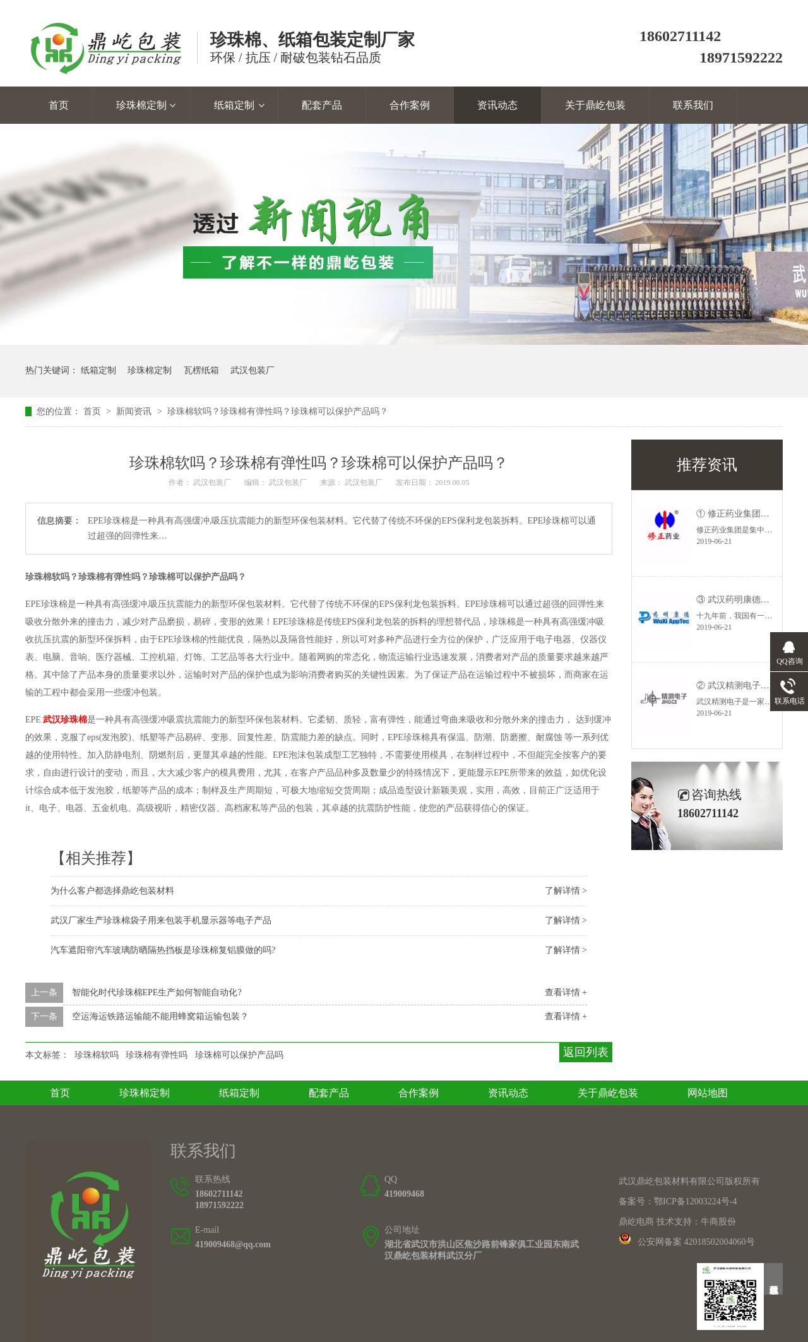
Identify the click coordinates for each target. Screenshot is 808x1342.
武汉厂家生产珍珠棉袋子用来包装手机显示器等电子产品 (160, 920)
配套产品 (322, 105)
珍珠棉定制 (141, 105)
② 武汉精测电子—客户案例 (750, 685)
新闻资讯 (135, 411)
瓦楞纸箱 (201, 370)
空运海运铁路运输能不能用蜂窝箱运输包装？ (160, 1016)
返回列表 (586, 1052)
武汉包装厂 (252, 370)
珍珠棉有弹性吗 (156, 1055)
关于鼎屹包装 (595, 105)
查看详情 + (566, 992)
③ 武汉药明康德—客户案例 (750, 599)
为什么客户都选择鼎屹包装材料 (112, 891)
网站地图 (707, 1092)
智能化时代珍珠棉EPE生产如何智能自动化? (157, 992)
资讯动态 (497, 105)
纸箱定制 (234, 105)
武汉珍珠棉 (65, 719)
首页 (59, 105)
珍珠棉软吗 (96, 1055)
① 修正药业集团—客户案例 (750, 513)
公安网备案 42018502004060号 (696, 1242)
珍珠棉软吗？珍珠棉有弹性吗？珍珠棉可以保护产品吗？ (277, 411)
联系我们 (693, 105)
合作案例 (409, 105)
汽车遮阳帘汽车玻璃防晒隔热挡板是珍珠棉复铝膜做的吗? (162, 950)
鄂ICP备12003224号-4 (695, 1201)
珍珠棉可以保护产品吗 (239, 1055)
